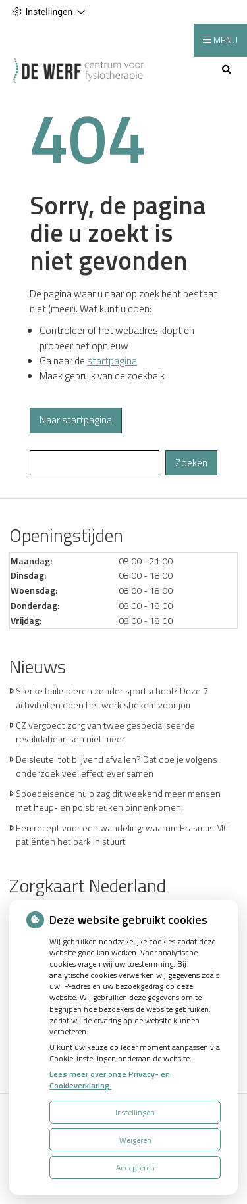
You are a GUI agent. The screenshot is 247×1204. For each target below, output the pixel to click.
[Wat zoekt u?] (94, 463)
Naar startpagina (76, 419)
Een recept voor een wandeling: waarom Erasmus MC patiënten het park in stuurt (122, 834)
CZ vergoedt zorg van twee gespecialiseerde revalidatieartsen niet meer (105, 732)
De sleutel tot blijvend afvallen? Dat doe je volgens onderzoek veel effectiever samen (116, 766)
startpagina (112, 360)
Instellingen (135, 1112)
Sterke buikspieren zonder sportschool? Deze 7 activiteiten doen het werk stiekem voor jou (112, 697)
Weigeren (135, 1140)
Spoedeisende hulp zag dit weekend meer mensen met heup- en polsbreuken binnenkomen (118, 800)
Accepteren (135, 1167)
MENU (225, 40)
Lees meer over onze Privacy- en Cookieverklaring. (109, 1080)
